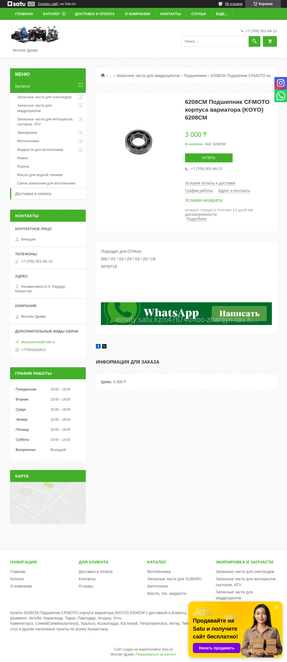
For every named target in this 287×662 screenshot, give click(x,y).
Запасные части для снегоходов (44, 97)
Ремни (22, 158)
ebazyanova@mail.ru (38, 342)
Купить (208, 158)
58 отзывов (233, 4)
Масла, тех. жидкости (166, 593)
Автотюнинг (157, 586)
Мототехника (28, 141)
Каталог (51, 14)
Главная (24, 14)
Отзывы (86, 586)
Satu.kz (167, 649)
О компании (137, 14)
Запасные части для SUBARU (174, 579)
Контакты (171, 14)
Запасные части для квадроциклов (148, 75)
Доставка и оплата (95, 14)
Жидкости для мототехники (40, 150)
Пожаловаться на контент (156, 654)
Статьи (198, 14)
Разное (23, 166)
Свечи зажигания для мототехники (46, 183)
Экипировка (27, 132)
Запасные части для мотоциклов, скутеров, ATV (45, 121)
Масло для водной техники (40, 175)
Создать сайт (48, 4)
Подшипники (195, 75)
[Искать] (254, 41)
